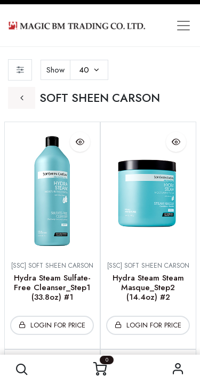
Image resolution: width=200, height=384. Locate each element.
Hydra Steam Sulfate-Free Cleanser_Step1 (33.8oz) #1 (52, 287)
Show (55, 70)
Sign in (178, 369)
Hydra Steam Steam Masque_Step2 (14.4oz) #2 (148, 287)
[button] (22, 369)
